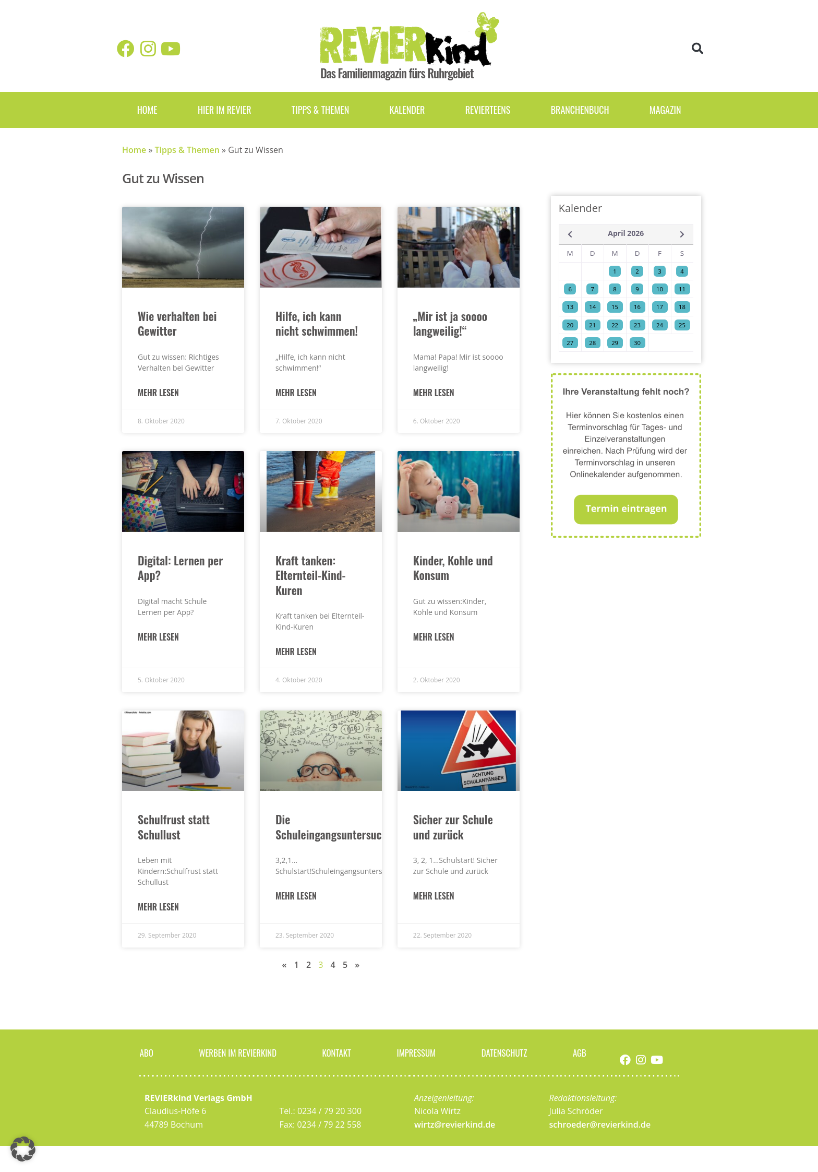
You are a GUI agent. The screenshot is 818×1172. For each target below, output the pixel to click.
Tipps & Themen (320, 109)
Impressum (417, 1052)
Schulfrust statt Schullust (174, 827)
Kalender (407, 109)
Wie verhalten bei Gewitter (177, 323)
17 (659, 307)
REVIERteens (488, 109)
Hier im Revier (224, 109)
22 (614, 325)
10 (659, 289)
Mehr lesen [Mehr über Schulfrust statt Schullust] (158, 907)
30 (637, 343)
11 (682, 289)
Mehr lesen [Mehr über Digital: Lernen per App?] (158, 637)
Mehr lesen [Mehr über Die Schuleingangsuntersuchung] (296, 896)
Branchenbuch (580, 109)
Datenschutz (505, 1052)
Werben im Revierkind (237, 1052)
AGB (580, 1052)
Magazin (665, 109)
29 (614, 343)
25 (682, 325)
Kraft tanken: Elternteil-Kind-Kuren (310, 575)
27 (570, 343)
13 (570, 307)
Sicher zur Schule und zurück (453, 827)
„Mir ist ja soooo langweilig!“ (450, 323)
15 (614, 307)
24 (659, 325)
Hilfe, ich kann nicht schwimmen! (316, 323)
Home (147, 109)
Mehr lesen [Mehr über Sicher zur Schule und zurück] (433, 896)
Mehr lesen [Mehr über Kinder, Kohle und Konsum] (433, 637)
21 (592, 325)
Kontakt (338, 1052)
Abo (145, 1052)
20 (570, 325)
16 (637, 307)
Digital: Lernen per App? (180, 568)
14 (592, 307)
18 (682, 307)
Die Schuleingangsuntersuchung (339, 827)
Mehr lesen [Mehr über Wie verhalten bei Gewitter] (158, 392)
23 (637, 325)
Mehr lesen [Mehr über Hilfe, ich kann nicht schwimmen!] (296, 392)
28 (592, 343)
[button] (697, 48)
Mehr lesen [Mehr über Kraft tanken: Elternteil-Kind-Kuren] (296, 651)
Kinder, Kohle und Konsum (453, 568)
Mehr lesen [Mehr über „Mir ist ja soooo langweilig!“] (433, 392)
